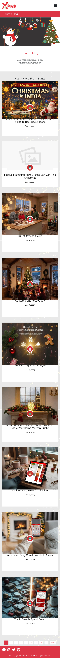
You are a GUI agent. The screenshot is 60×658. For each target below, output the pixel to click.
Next (53, 642)
